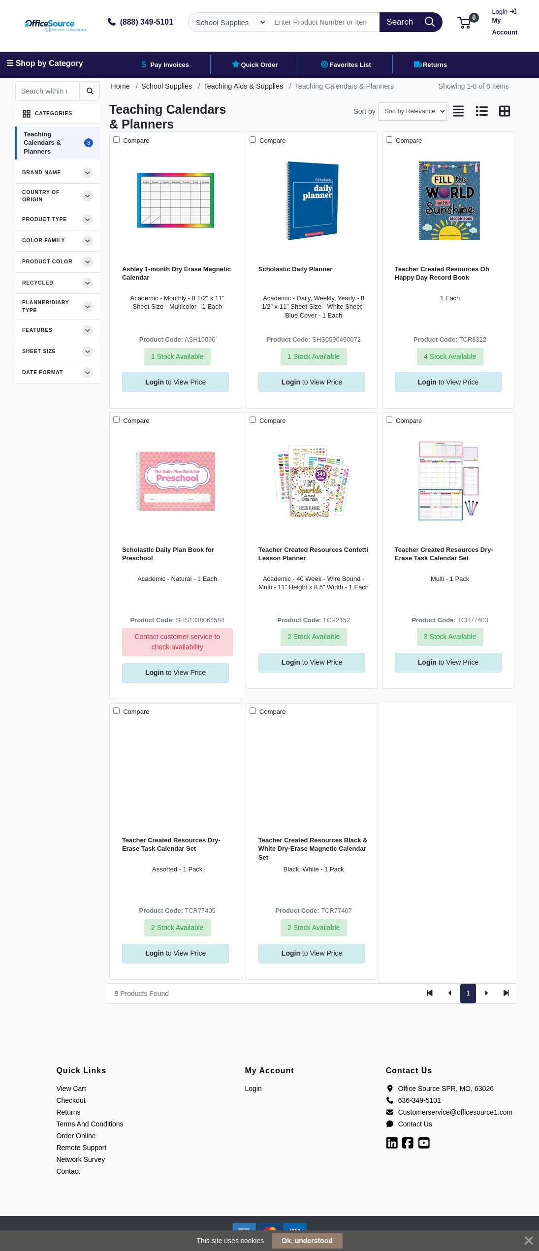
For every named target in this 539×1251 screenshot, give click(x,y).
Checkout (70, 1100)
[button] (464, 22)
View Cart (71, 1088)
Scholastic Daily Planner (295, 269)
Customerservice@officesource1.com (449, 1112)
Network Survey (80, 1159)
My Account (507, 21)
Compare (136, 140)
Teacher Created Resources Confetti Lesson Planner (313, 554)
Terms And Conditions (89, 1124)
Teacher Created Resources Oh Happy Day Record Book (442, 273)
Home (120, 86)
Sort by (365, 111)
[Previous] (450, 993)
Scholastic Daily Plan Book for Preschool (168, 554)
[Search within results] (47, 91)
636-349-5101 (413, 1100)
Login (253, 1088)
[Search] (323, 22)
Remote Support (81, 1148)
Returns (68, 1112)
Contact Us (409, 1124)
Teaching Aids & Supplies (244, 86)
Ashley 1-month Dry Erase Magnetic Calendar (176, 273)
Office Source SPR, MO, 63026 (440, 1088)
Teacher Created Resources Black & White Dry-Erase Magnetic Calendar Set (313, 848)
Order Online (75, 1136)
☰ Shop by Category (44, 63)
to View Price (175, 382)
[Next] (486, 993)
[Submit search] (90, 91)
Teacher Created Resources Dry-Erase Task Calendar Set (444, 554)
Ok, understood (307, 1241)
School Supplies (166, 86)
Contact (68, 1171)
